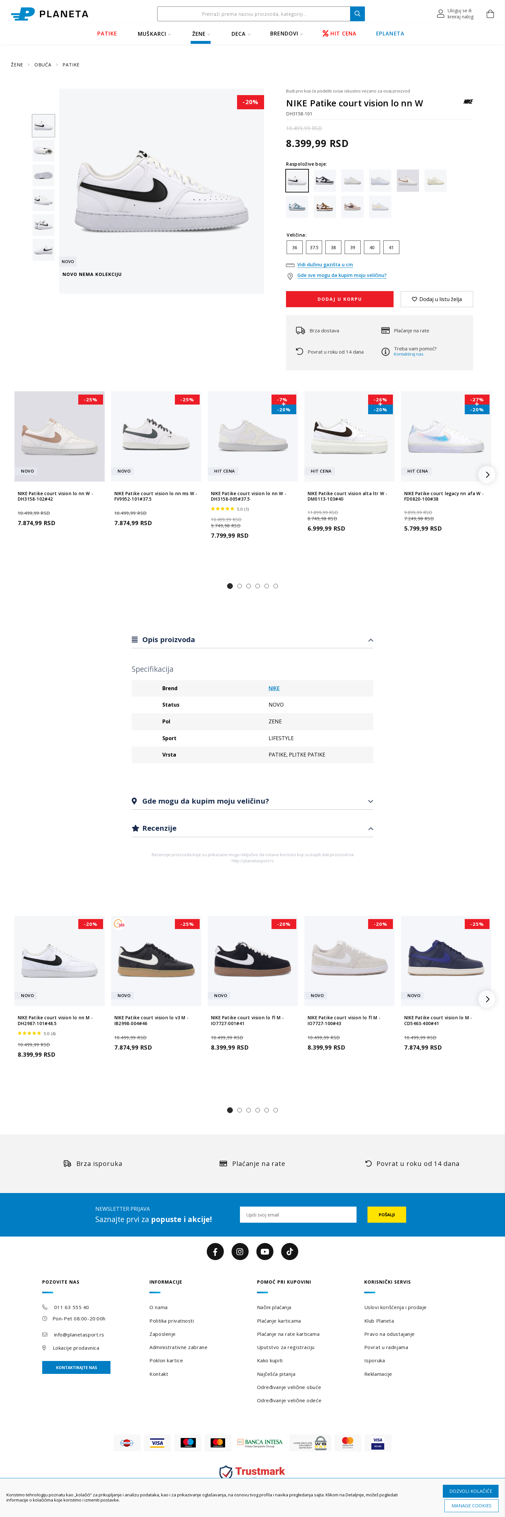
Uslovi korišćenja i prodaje (395, 1307)
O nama (158, 1307)
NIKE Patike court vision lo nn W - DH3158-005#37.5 (248, 496)
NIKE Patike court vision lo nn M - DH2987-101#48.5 (55, 1020)
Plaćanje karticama (279, 1320)
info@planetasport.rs (79, 1334)
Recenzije (158, 828)
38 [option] (333, 247)
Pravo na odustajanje (389, 1334)
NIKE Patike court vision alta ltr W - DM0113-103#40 (347, 496)
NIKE (274, 688)
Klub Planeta (379, 1320)
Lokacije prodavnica (76, 1348)
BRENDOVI (284, 33)
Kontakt (158, 1374)
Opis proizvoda (167, 639)
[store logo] (49, 14)
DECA (239, 33)
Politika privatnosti (171, 1320)
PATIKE (107, 33)
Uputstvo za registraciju (286, 1347)
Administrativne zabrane (178, 1347)
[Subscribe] (386, 1215)
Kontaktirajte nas (76, 1367)
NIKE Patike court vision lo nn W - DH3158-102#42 (55, 496)
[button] (455, 14)
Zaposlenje (162, 1334)
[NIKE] (468, 105)
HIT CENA (340, 33)
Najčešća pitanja (276, 1374)
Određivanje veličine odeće (289, 1400)
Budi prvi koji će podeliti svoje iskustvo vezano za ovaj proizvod (348, 91)
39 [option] (352, 247)
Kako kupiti (270, 1360)
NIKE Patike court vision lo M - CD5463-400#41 (438, 1020)
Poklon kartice (166, 1360)
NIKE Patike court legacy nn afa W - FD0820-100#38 (444, 496)
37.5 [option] (314, 247)
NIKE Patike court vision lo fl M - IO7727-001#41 (247, 1020)
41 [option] (391, 247)
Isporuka (374, 1360)
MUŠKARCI (152, 33)
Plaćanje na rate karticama (288, 1334)
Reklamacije (378, 1374)
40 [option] (372, 247)
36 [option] (294, 247)
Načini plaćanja (274, 1307)
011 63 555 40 (71, 1307)
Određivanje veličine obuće (289, 1387)
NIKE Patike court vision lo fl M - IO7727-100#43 (344, 1020)
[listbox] (379, 248)
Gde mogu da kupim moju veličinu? (204, 801)
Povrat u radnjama (386, 1347)
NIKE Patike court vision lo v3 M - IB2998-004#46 (151, 1020)
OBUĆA (43, 65)
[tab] (252, 640)
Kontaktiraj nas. (409, 354)
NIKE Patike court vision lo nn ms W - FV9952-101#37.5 (155, 496)
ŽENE (199, 33)
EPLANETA (390, 33)
